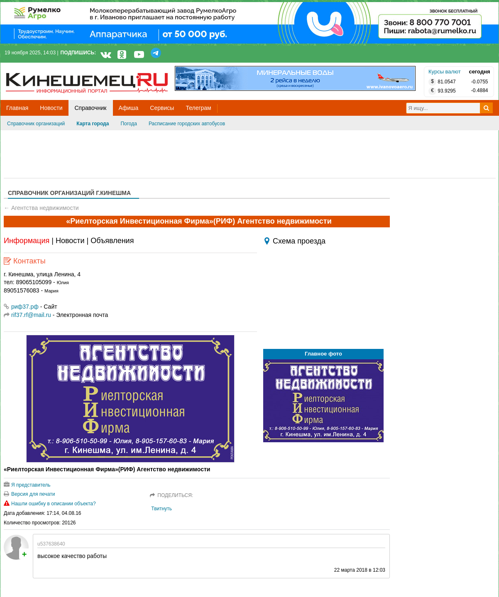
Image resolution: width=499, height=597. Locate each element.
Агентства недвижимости (45, 208)
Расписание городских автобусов (187, 124)
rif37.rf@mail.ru (31, 315)
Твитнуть (161, 509)
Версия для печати (29, 494)
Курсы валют (444, 71)
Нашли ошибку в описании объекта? (50, 504)
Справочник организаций (36, 124)
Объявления (112, 240)
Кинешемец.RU (36, 67)
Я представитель (27, 485)
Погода (128, 124)
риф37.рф (21, 306)
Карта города (92, 124)
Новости (70, 240)
